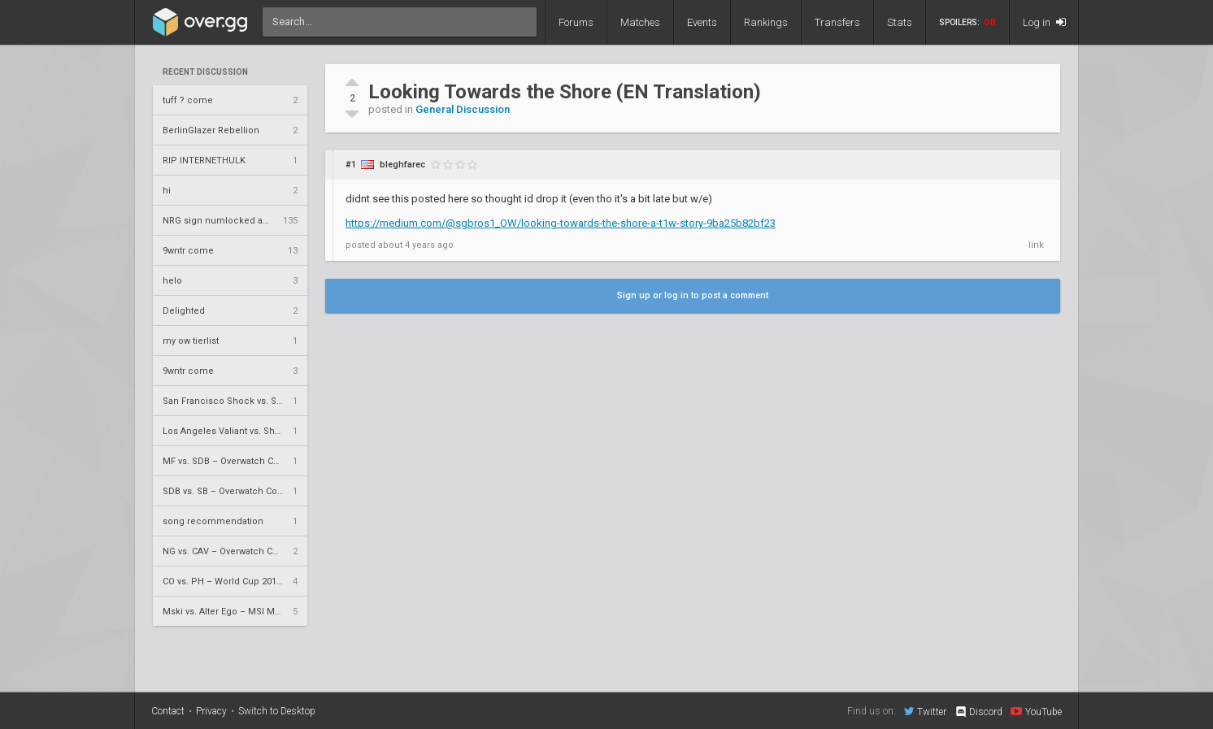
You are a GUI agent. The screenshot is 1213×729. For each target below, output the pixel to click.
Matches (640, 22)
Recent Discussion (205, 72)
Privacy (211, 711)
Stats (899, 22)
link (1036, 245)
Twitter (925, 711)
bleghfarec (402, 164)
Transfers (837, 22)
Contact (168, 711)
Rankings (766, 22)
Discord (978, 711)
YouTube (1036, 711)
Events (702, 22)
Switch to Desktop (276, 711)
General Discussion (462, 109)
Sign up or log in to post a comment (692, 295)
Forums (576, 22)
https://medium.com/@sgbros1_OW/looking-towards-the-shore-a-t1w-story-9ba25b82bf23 (561, 223)
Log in (1044, 22)
